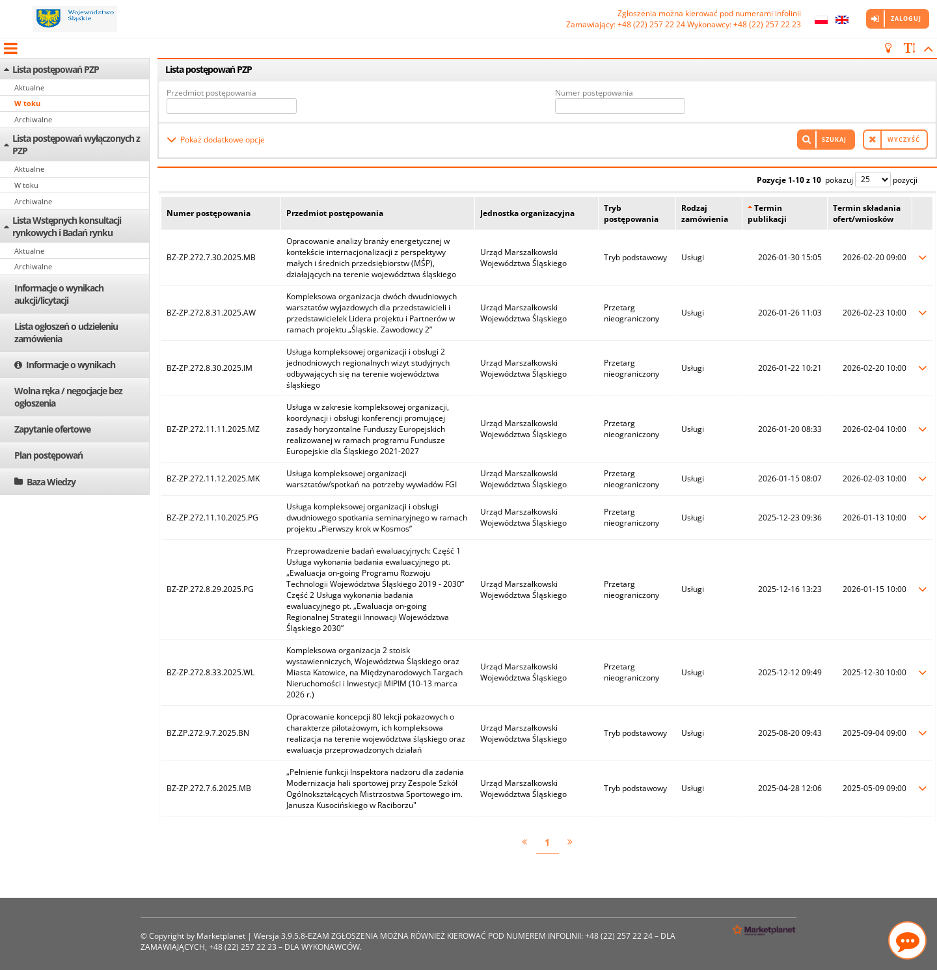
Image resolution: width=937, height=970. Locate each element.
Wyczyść (904, 139)
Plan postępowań (48, 455)
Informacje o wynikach (70, 364)
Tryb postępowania (631, 213)
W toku (27, 103)
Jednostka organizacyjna (527, 213)
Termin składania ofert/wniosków (867, 213)
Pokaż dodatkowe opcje (222, 139)
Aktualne (29, 87)
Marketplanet (221, 935)
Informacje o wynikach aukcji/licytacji (58, 294)
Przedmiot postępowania (211, 92)
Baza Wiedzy (51, 482)
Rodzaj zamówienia (704, 213)
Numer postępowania (594, 92)
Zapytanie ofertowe (52, 429)
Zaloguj (906, 18)
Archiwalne (33, 119)
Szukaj (834, 139)
